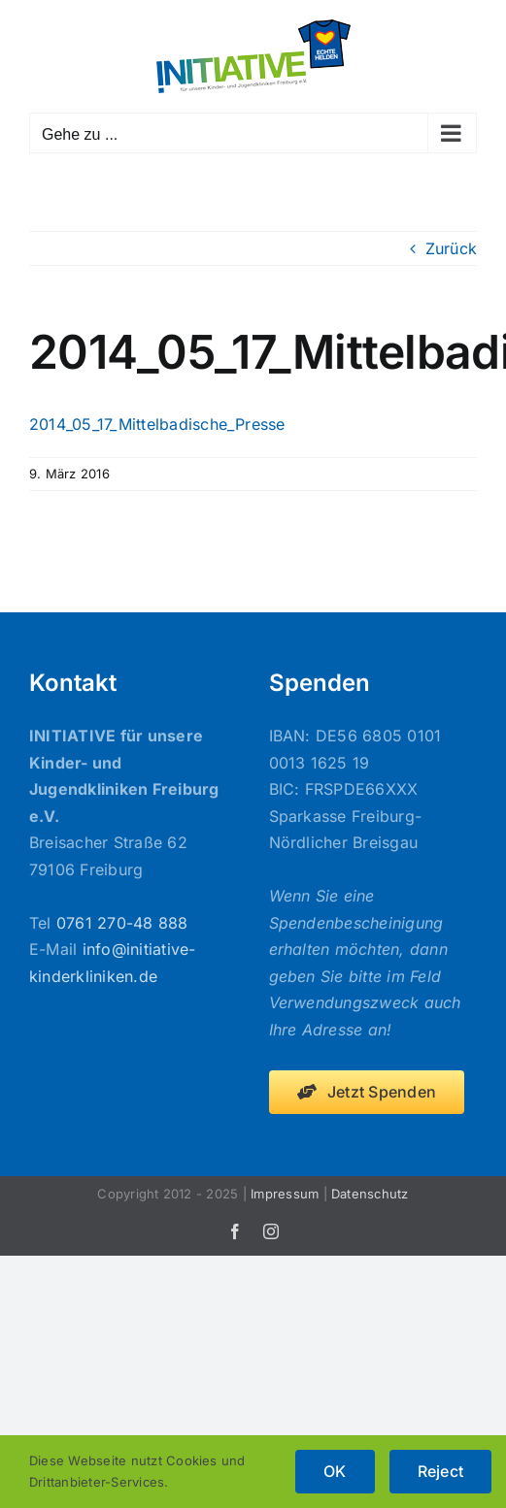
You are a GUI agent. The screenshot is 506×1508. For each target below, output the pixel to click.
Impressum (285, 1193)
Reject (440, 1471)
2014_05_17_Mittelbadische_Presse (157, 424)
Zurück (451, 248)
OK (334, 1471)
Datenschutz (370, 1193)
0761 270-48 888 (122, 923)
